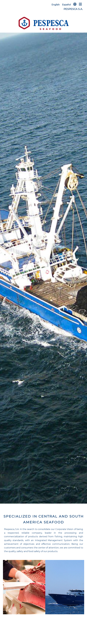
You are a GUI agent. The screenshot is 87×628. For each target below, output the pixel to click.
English (56, 4)
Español (66, 4)
